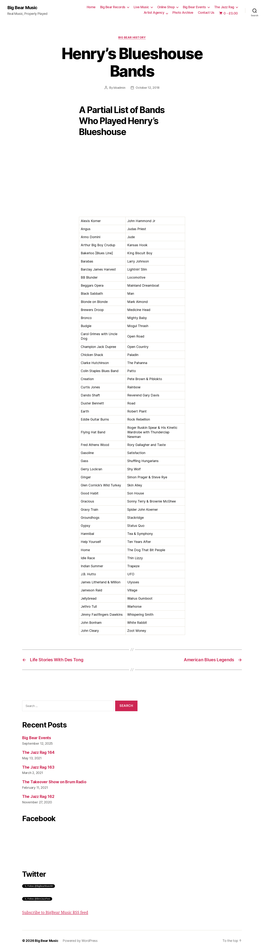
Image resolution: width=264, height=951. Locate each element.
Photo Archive (182, 12)
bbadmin (119, 87)
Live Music (141, 7)
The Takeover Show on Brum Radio (54, 782)
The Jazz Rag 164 (38, 752)
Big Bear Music (22, 7)
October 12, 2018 (147, 87)
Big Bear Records (112, 7)
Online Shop (166, 7)
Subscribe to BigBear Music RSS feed (55, 912)
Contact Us (206, 12)
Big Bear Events (194, 7)
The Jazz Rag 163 (38, 767)
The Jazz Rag (224, 7)
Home (91, 7)
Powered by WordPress (80, 941)
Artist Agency (154, 12)
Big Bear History (132, 37)
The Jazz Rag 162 (38, 796)
